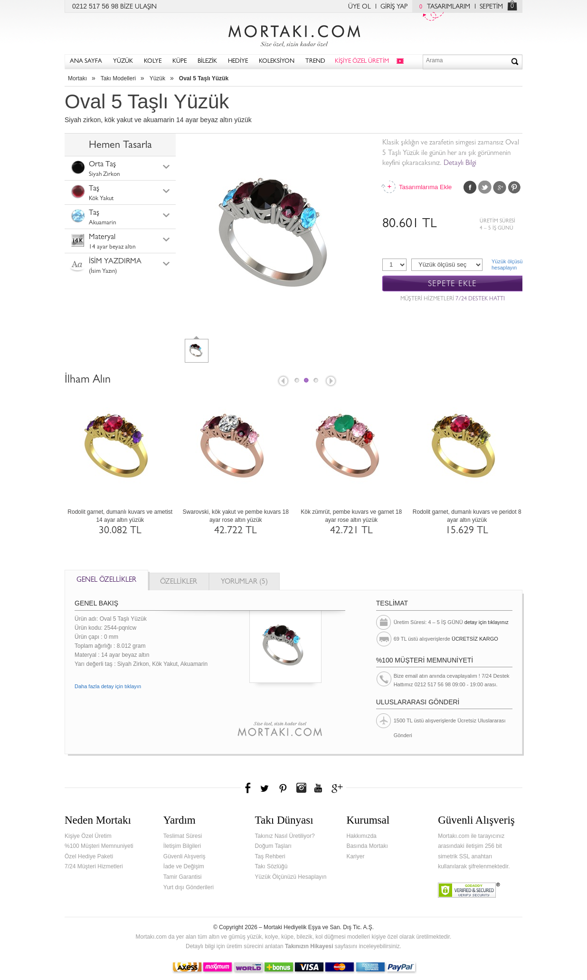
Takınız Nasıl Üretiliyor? (285, 836)
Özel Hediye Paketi (89, 856)
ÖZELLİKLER (178, 582)
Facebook (470, 187)
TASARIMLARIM (442, 7)
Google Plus (499, 187)
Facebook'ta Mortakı (248, 788)
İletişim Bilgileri (182, 846)
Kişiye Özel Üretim (88, 836)
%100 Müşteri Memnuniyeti (99, 846)
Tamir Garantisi (182, 877)
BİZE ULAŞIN (138, 7)
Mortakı (77, 78)
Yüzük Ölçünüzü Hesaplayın (291, 877)
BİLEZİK (207, 61)
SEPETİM (491, 7)
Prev (282, 381)
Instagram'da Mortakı (301, 788)
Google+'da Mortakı (338, 788)
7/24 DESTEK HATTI (480, 299)
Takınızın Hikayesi (309, 946)
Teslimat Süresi (182, 836)
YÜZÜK (123, 61)
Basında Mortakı (367, 846)
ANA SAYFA (86, 61)
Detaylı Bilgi (460, 163)
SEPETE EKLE (452, 284)
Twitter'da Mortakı (265, 788)
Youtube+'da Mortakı (318, 788)
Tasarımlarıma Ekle (425, 187)
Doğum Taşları (273, 846)
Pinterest (514, 187)
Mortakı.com (293, 33)
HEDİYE (238, 61)
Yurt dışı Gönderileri (188, 887)
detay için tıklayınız (486, 622)
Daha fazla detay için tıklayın (108, 686)
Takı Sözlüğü (271, 866)
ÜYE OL (359, 7)
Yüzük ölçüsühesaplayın (507, 264)
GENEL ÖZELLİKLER (106, 580)
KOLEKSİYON (276, 61)
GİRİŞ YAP (393, 7)
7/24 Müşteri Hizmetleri (94, 866)
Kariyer (355, 856)
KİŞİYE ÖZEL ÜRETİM (362, 61)
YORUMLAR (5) (244, 582)
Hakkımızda (361, 836)
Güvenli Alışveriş (184, 856)
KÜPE (179, 61)
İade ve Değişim (183, 866)
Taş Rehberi (270, 856)
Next (331, 381)
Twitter (485, 187)
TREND (315, 61)
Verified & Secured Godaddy (469, 890)
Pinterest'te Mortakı (282, 788)
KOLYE (152, 61)
